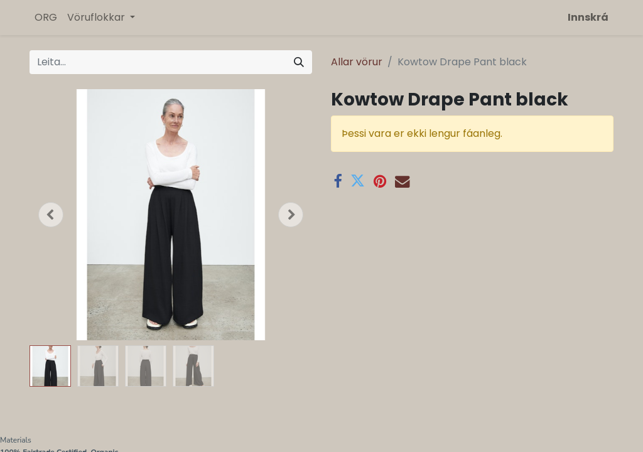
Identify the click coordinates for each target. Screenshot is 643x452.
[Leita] (299, 62)
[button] (51, 215)
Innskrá (588, 17)
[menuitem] (46, 17)
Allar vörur (356, 62)
